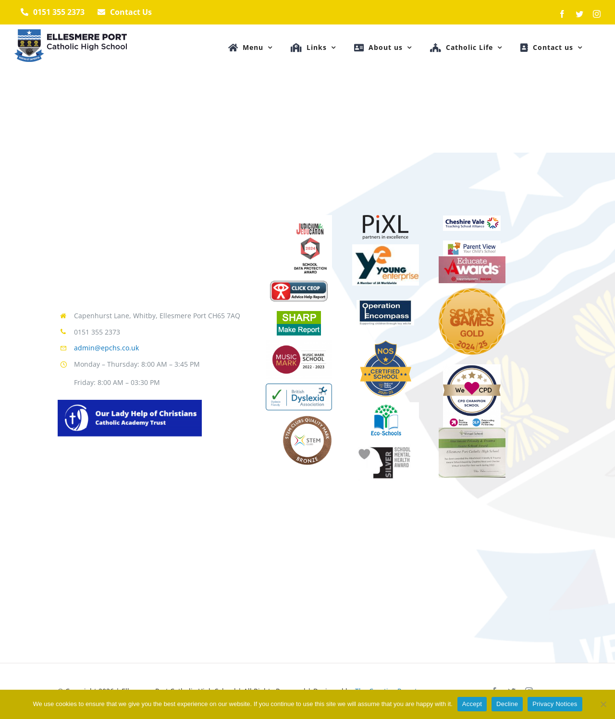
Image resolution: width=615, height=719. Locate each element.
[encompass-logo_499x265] (385, 303)
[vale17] (472, 219)
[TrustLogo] (130, 403)
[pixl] (385, 218)
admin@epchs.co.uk (106, 347)
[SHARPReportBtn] (299, 314)
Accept (472, 703)
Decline (507, 703)
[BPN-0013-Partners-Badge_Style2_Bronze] (472, 367)
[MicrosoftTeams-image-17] (385, 343)
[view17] (472, 244)
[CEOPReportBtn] (299, 284)
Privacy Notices (554, 703)
